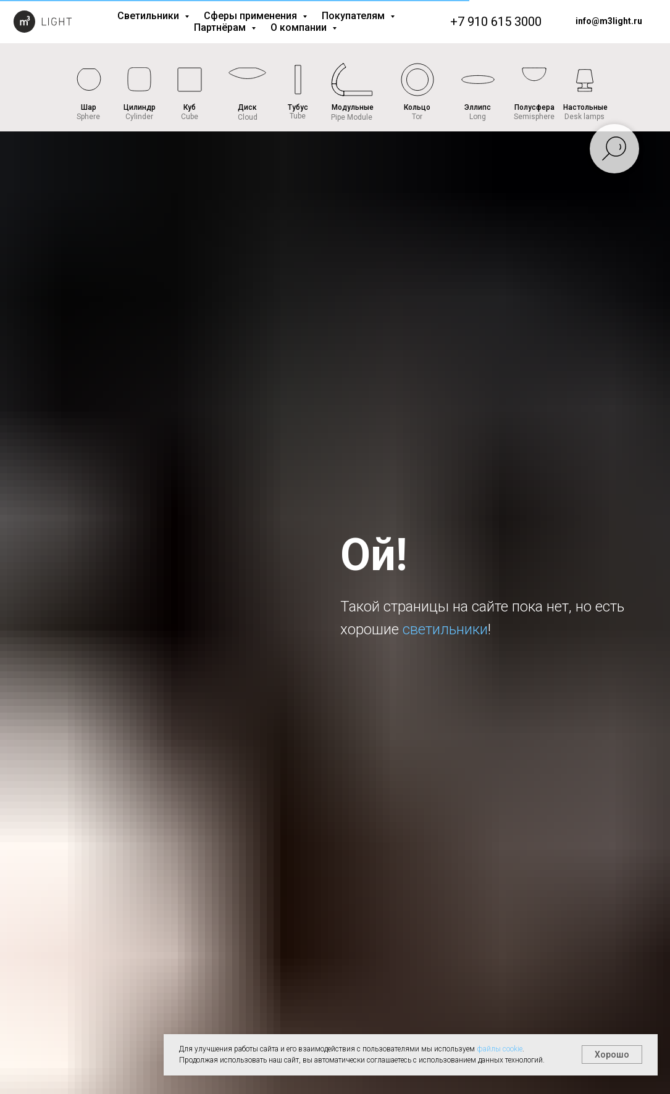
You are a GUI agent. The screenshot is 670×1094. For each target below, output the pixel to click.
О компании (299, 27)
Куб (189, 107)
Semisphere (534, 116)
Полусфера (534, 107)
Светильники (149, 16)
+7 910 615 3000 (496, 21)
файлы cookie (499, 1049)
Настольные (585, 107)
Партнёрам (221, 27)
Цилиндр (140, 107)
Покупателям (354, 16)
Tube (298, 116)
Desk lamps (584, 116)
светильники (445, 629)
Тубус (298, 107)
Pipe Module (351, 117)
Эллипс (477, 107)
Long (477, 116)
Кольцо (417, 107)
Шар (88, 107)
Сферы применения (251, 16)
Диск (247, 107)
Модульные (353, 107)
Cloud (248, 117)
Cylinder (139, 116)
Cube (189, 116)
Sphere (88, 116)
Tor (417, 116)
